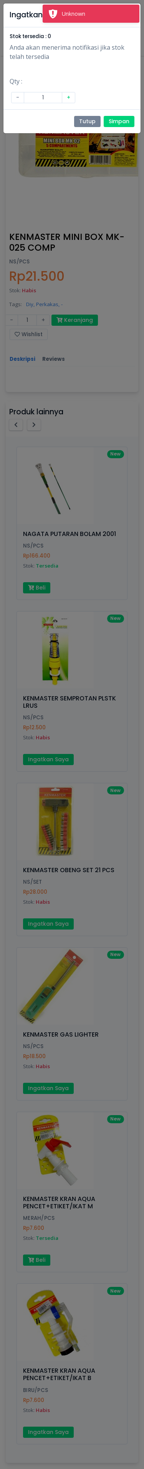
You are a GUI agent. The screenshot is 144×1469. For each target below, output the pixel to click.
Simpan (119, 121)
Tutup (87, 121)
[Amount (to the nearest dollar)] (43, 97)
